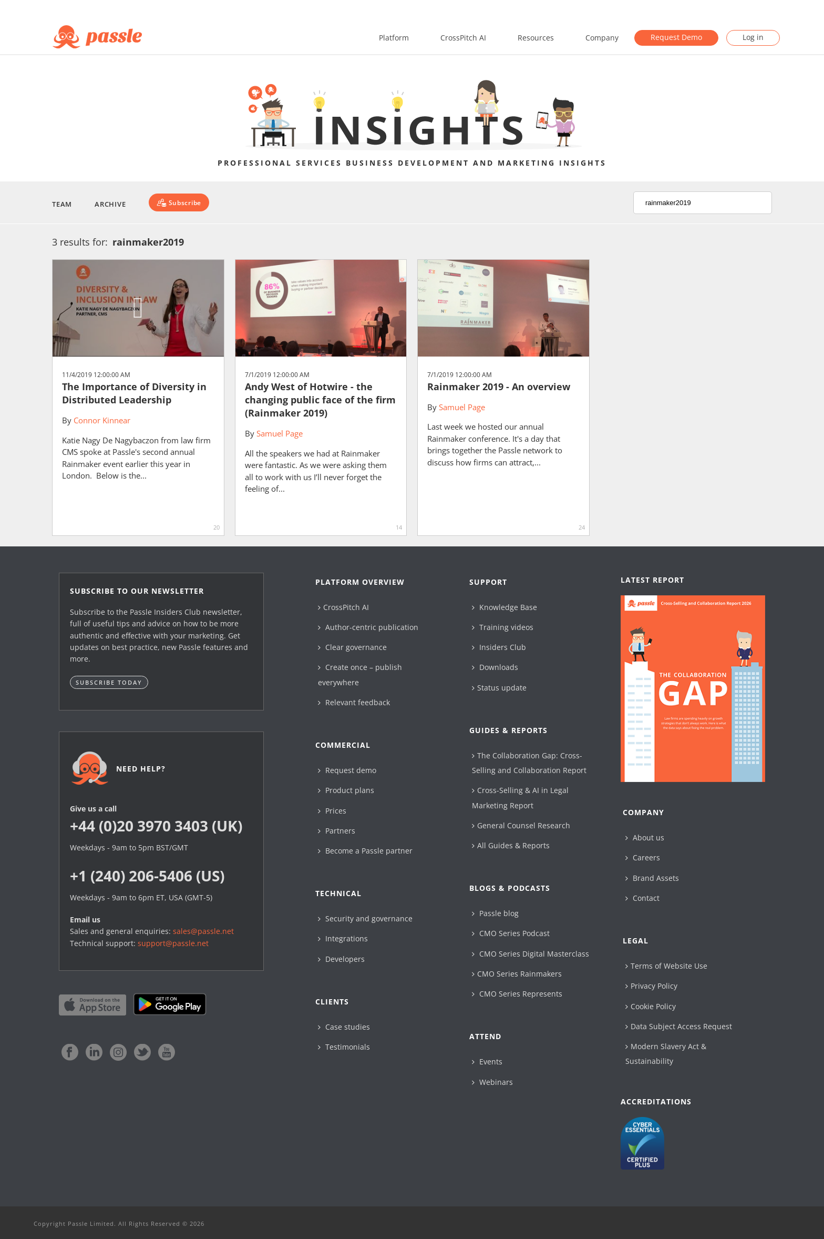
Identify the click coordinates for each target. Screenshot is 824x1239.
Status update (499, 688)
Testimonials (344, 1047)
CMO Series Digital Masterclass (530, 954)
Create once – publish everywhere (360, 674)
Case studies (344, 1027)
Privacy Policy (651, 986)
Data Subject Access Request (678, 1026)
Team (62, 204)
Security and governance (365, 918)
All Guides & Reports (511, 845)
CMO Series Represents (517, 994)
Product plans (346, 790)
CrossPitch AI (463, 38)
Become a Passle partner (365, 851)
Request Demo (676, 37)
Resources (536, 38)
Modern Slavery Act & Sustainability (665, 1053)
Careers (642, 857)
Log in (753, 37)
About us (644, 837)
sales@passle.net (203, 931)
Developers (341, 959)
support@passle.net (173, 943)
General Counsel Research (521, 825)
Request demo (347, 770)
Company (602, 38)
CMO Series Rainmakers (517, 974)
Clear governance (352, 647)
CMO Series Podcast (511, 933)
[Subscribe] (179, 202)
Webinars (492, 1082)
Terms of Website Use (666, 966)
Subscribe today (109, 682)
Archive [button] (110, 204)
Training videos (502, 627)
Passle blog (495, 913)
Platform (394, 38)
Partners (336, 831)
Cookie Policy (650, 1006)
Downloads (495, 667)
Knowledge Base (504, 607)
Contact (642, 898)
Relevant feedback (354, 702)
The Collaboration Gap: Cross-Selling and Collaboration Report (529, 762)
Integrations (343, 938)
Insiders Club (499, 647)
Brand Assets (652, 878)
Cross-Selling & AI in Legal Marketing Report (520, 797)
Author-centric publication (368, 627)
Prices (332, 811)
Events (487, 1062)
